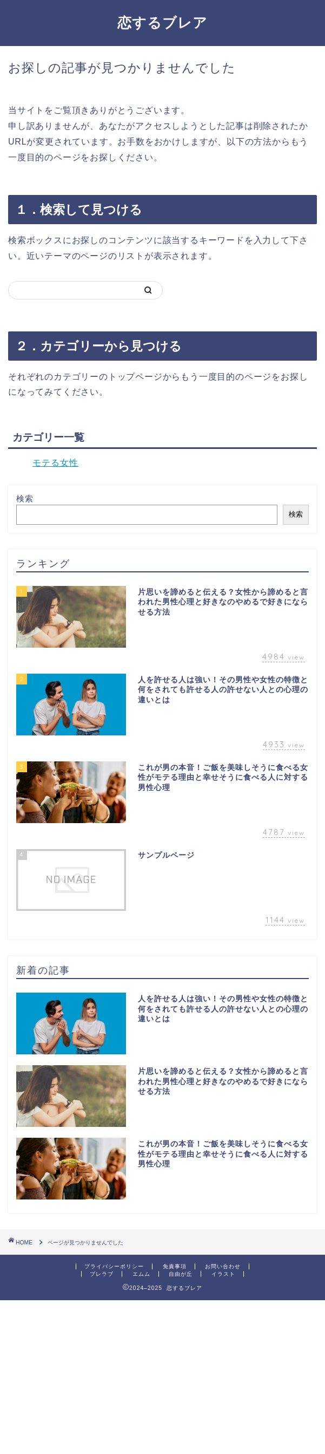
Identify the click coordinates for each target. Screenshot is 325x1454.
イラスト (223, 1274)
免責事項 (175, 1266)
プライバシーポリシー (114, 1266)
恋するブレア (162, 22)
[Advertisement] (162, 1376)
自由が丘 (181, 1274)
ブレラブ (102, 1274)
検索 (25, 498)
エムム (141, 1274)
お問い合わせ (223, 1266)
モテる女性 (55, 462)
